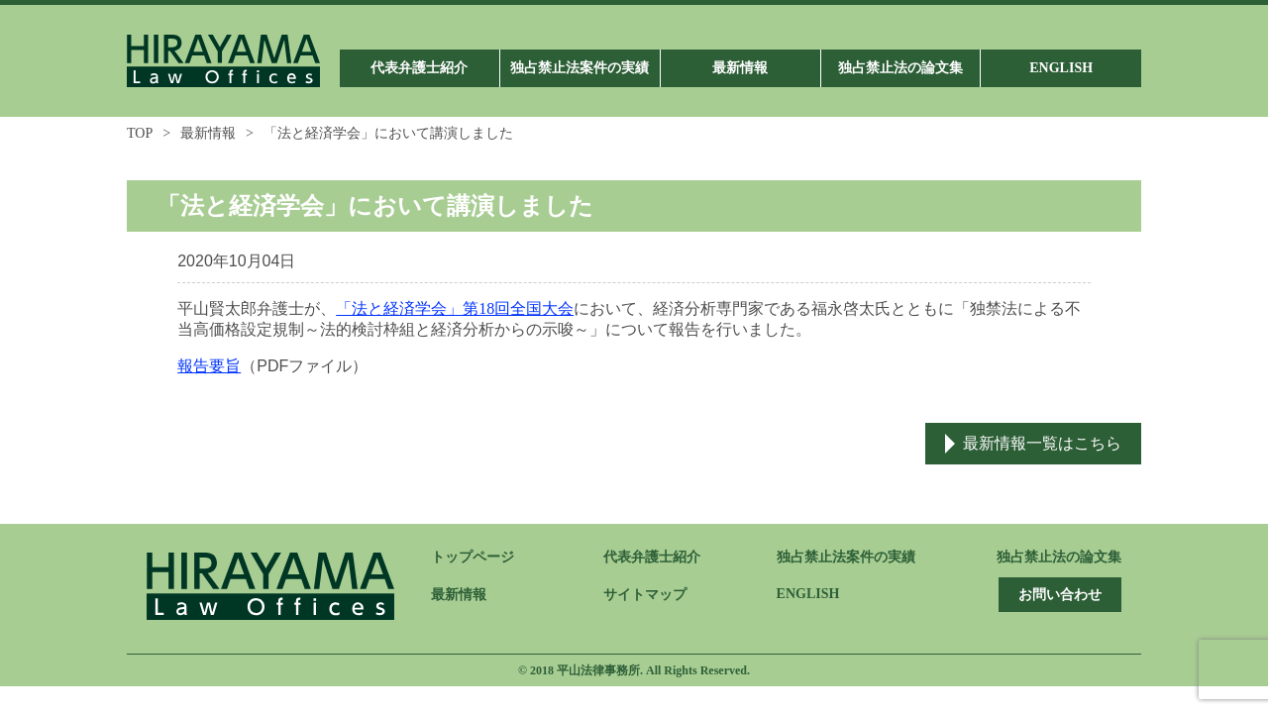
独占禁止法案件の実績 (846, 557)
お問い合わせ (1060, 594)
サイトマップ (645, 594)
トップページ (472, 557)
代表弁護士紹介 (651, 557)
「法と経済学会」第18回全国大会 (455, 308)
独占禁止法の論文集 (1059, 557)
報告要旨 (209, 365)
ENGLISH (808, 593)
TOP (140, 133)
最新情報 (208, 133)
